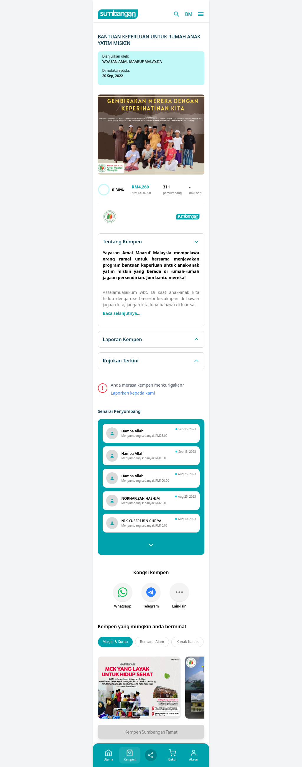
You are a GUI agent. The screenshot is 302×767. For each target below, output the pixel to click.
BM (188, 14)
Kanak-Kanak (187, 641)
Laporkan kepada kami (133, 393)
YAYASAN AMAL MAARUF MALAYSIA (132, 61)
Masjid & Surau (115, 641)
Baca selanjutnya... (121, 313)
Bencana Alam (152, 641)
